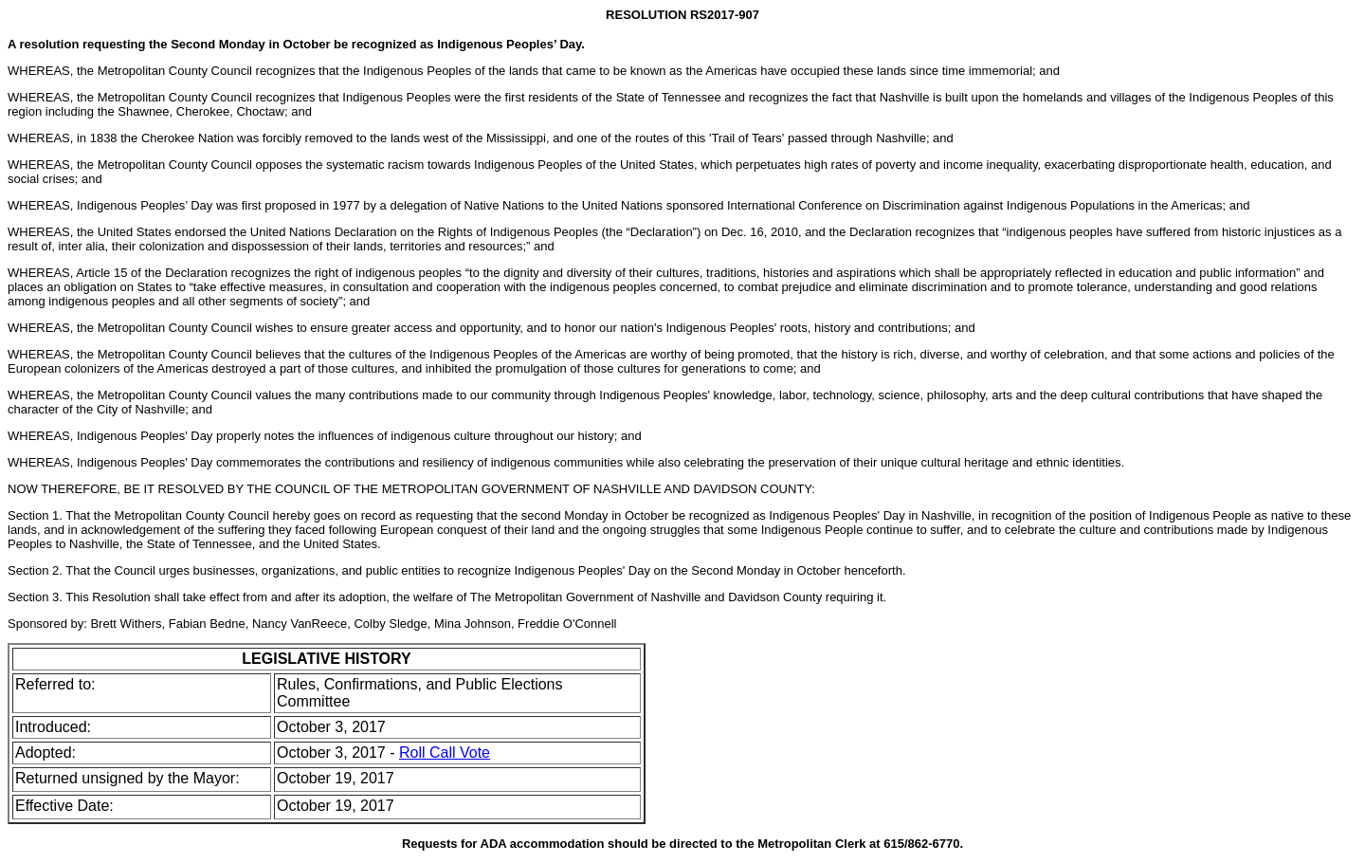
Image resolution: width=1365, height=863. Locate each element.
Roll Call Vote (444, 752)
